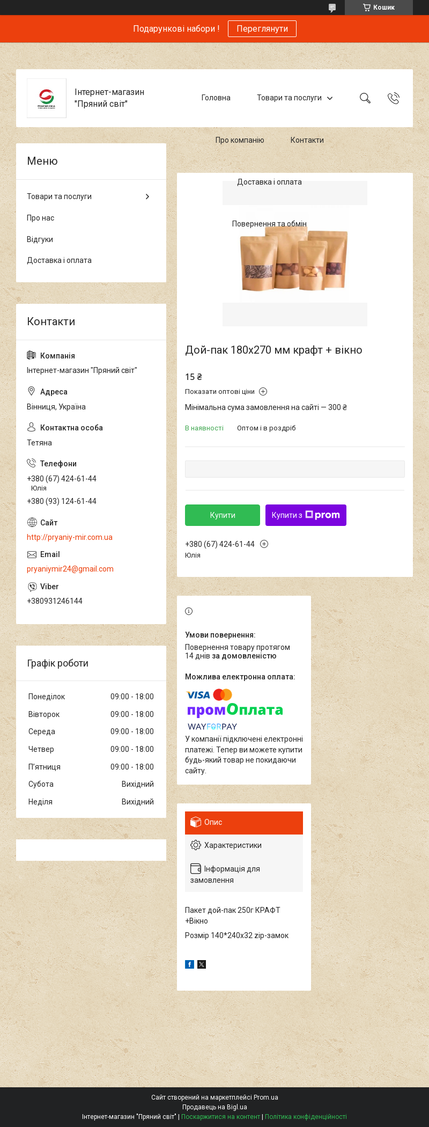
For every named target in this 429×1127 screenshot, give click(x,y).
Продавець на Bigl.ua (214, 1107)
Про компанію (240, 140)
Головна (216, 97)
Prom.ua (266, 1097)
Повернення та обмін (269, 224)
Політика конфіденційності (306, 1117)
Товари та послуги (289, 97)
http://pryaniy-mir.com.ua (70, 537)
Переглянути (262, 29)
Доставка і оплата (269, 182)
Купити (222, 515)
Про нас (40, 218)
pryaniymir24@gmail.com (70, 569)
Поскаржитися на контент (220, 1117)
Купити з (306, 515)
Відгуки (40, 239)
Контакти (307, 140)
